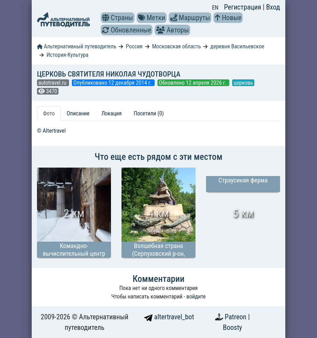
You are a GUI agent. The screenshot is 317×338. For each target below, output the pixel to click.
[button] (105, 17)
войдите (196, 296)
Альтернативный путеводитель (76, 46)
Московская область (176, 46)
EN (215, 7)
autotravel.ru (53, 82)
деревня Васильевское (237, 46)
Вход (273, 7)
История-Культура (67, 55)
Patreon (236, 317)
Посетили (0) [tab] (148, 113)
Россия (134, 46)
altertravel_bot (169, 317)
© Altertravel (51, 130)
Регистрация (243, 7)
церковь (243, 82)
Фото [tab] (49, 113)
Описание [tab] (78, 113)
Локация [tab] (111, 113)
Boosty (232, 327)
